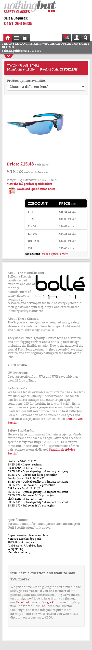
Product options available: (26, 81)
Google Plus (49, 602)
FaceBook (23, 602)
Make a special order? (55, 254)
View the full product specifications (29, 184)
